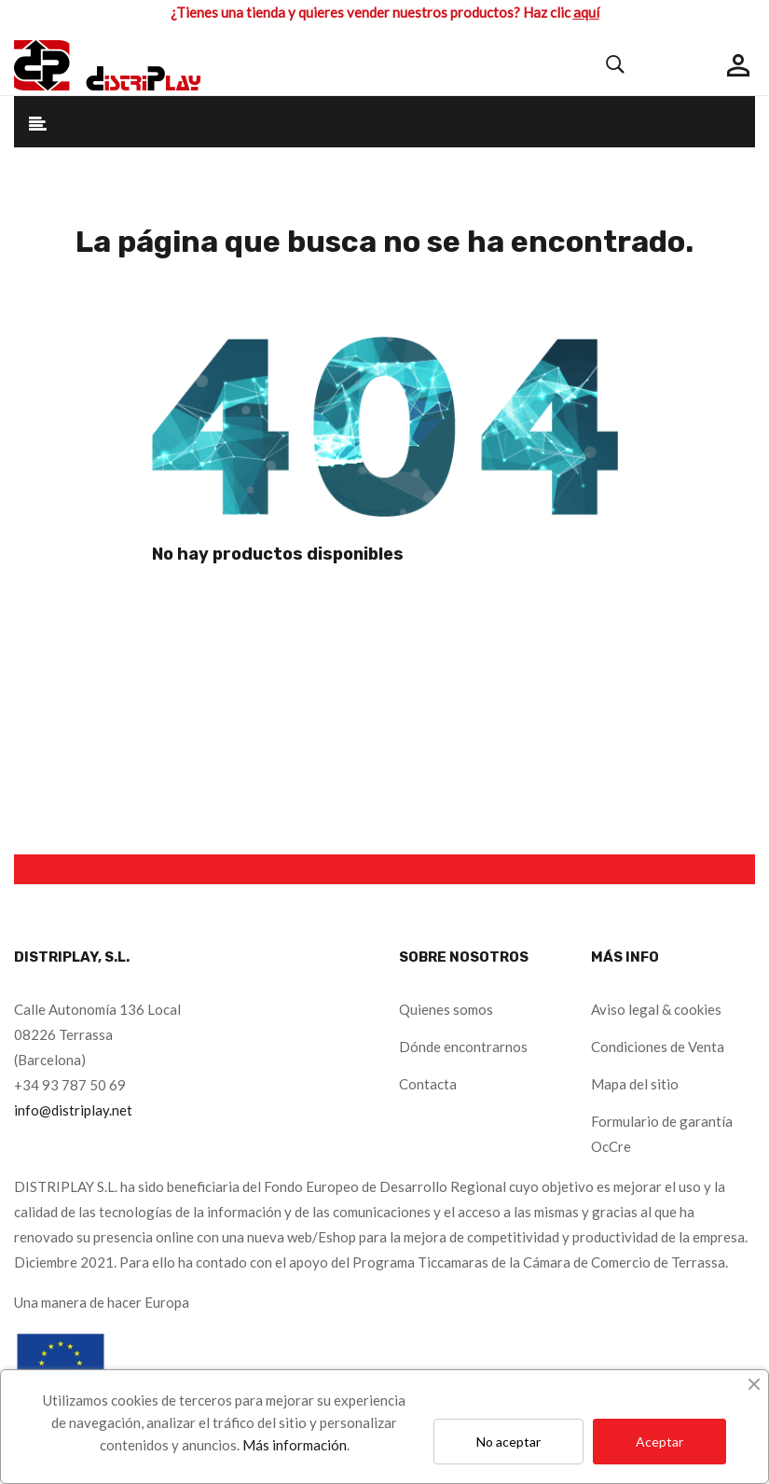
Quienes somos (446, 1009)
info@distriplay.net (73, 1110)
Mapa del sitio (635, 1083)
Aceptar (659, 1441)
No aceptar (508, 1441)
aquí (586, 12)
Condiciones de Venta (657, 1046)
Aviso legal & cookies (656, 1009)
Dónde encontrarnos (463, 1046)
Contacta (428, 1083)
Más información (294, 1444)
